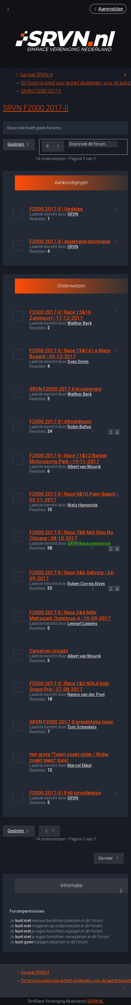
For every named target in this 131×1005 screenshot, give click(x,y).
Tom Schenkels (82, 727)
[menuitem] (108, 9)
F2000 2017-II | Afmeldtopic (60, 421)
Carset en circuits (48, 651)
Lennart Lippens (82, 623)
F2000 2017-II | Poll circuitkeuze (65, 793)
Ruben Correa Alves (86, 583)
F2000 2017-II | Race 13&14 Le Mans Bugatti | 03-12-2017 (70, 353)
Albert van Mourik (84, 466)
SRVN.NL (96, 1001)
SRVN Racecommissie (89, 543)
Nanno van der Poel (86, 694)
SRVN (72, 214)
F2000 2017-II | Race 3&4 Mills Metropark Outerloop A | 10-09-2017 (70, 615)
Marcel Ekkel (79, 765)
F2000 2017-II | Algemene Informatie (69, 241)
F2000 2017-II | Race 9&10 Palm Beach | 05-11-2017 (73, 497)
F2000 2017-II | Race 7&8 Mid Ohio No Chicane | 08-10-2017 (71, 535)
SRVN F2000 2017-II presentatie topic (71, 722)
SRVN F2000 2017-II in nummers (65, 389)
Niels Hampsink (82, 505)
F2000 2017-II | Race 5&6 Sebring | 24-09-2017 (72, 575)
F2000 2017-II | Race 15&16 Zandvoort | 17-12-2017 (60, 315)
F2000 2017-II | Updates (56, 209)
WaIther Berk (79, 323)
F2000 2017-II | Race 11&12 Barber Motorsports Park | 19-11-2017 (68, 458)
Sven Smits (78, 361)
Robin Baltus (79, 426)
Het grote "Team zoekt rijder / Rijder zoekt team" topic (69, 757)
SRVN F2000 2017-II (36, 108)
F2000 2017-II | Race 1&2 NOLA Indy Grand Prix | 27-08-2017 (69, 686)
